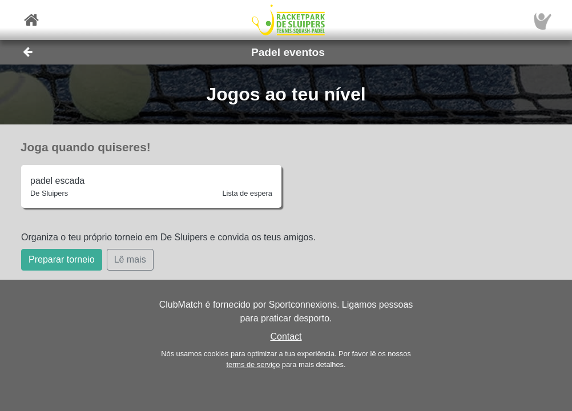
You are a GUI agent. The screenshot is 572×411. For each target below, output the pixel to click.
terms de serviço (253, 364)
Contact (285, 336)
